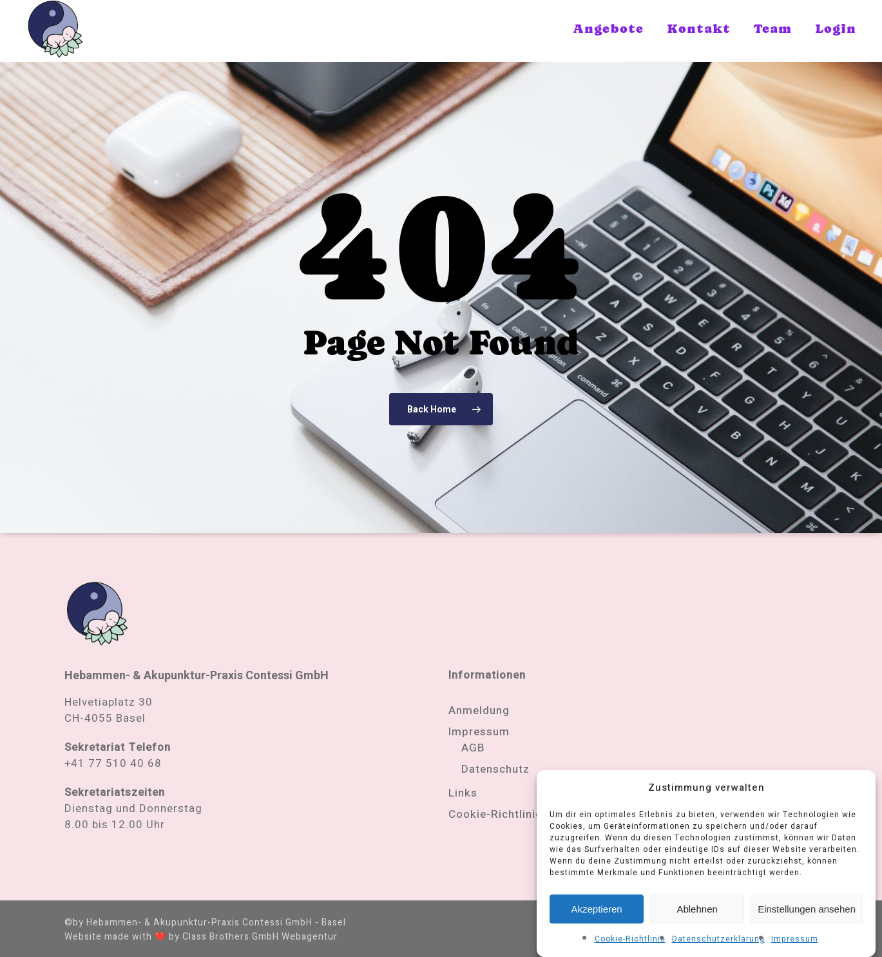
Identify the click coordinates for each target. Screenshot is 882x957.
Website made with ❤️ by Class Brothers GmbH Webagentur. (202, 936)
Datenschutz (495, 769)
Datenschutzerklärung (718, 940)
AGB (473, 748)
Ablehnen (696, 909)
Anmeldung (479, 710)
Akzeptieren (596, 909)
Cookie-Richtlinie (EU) (508, 814)
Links (462, 793)
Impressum (794, 940)
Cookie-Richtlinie (630, 940)
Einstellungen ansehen (807, 909)
